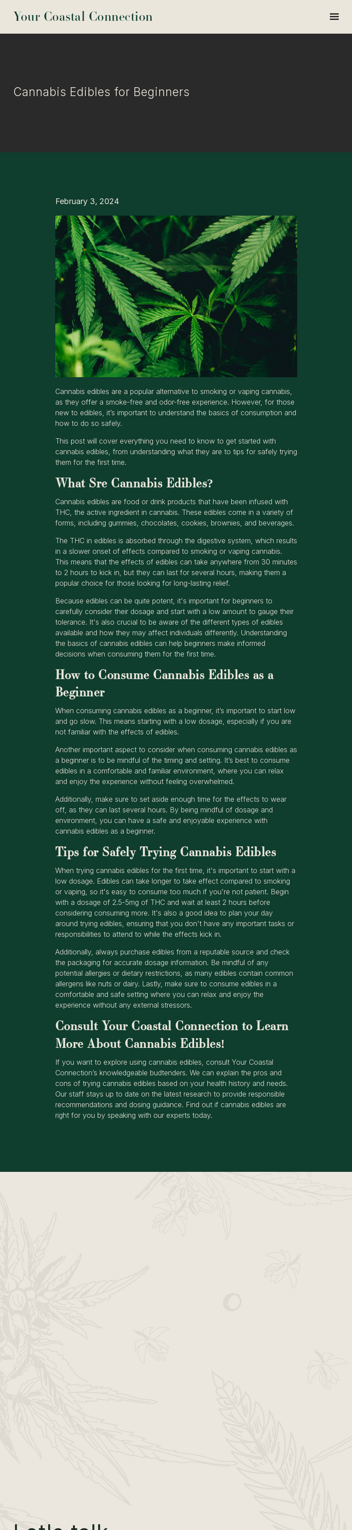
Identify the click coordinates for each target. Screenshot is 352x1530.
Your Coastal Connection (83, 16)
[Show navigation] (332, 16)
